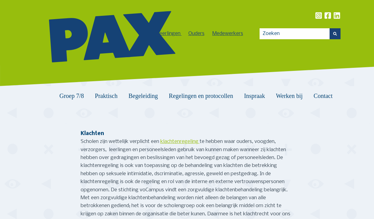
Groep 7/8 (71, 95)
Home (46, 96)
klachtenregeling (180, 141)
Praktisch (106, 95)
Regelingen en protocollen (201, 95)
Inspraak (254, 95)
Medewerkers (227, 33)
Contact (323, 95)
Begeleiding (143, 95)
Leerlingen (169, 33)
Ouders (196, 33)
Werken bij (289, 95)
